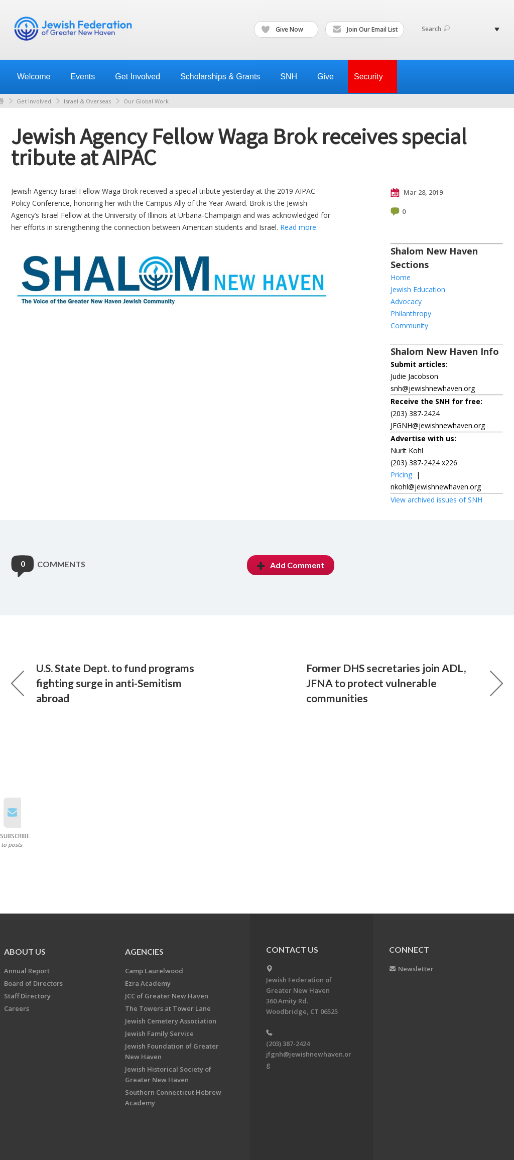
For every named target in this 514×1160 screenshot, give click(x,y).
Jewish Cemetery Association (170, 1020)
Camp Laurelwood (154, 970)
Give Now (286, 29)
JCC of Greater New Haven (166, 995)
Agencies (144, 951)
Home (401, 277)
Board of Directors (33, 983)
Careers (16, 1008)
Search (436, 29)
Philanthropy (411, 313)
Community (409, 325)
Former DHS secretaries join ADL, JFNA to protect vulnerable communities (404, 683)
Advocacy (406, 301)
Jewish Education (418, 289)
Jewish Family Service (159, 1033)
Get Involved (34, 101)
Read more (298, 227)
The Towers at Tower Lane (168, 1008)
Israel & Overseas (87, 101)
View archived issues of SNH (436, 499)
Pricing (401, 474)
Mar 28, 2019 (417, 193)
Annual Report (27, 970)
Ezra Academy (148, 983)
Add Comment (290, 565)
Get (141, 76)
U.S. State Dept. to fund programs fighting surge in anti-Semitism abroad (102, 683)
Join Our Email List (365, 29)
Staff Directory (27, 995)
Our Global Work (146, 101)
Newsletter (416, 968)
